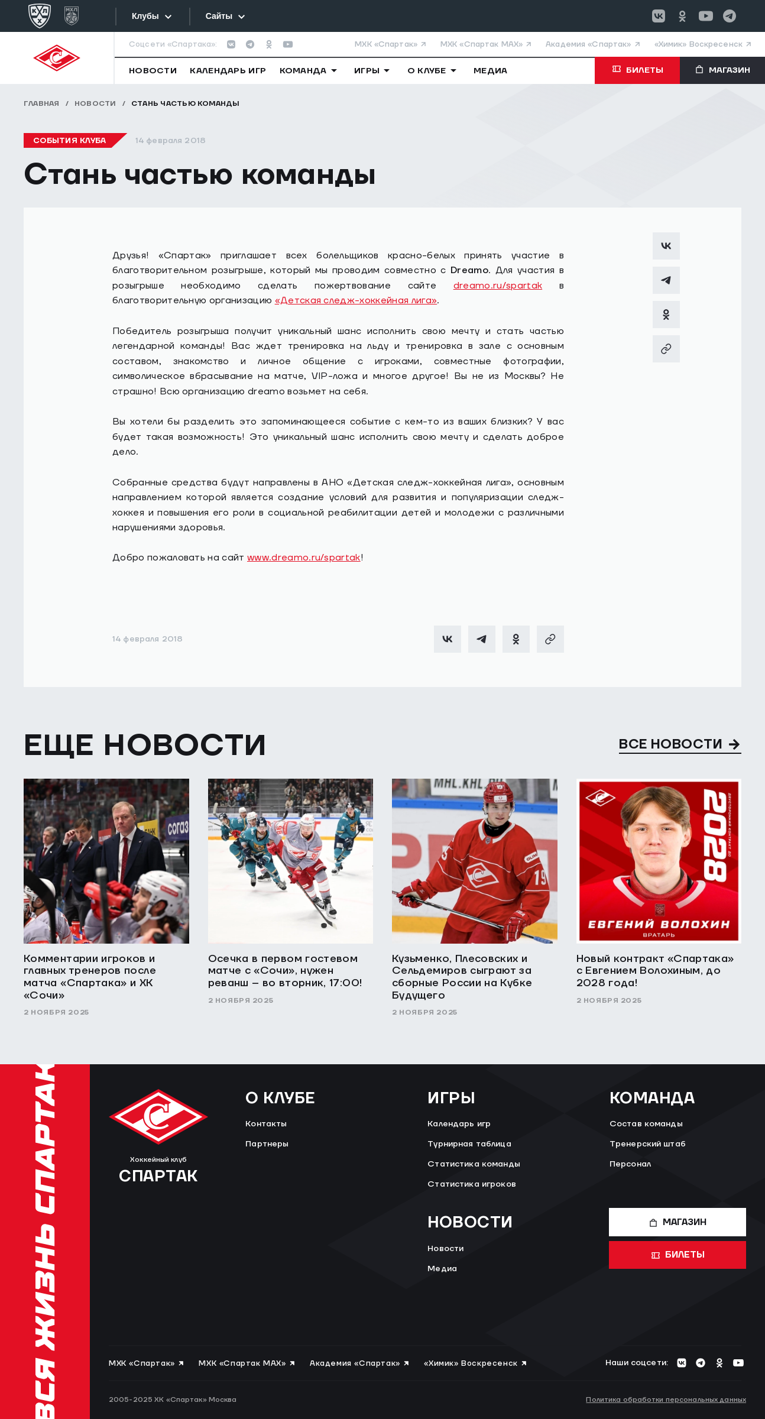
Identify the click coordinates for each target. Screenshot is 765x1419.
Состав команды (646, 1124)
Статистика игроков (471, 1184)
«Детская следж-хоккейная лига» (356, 300)
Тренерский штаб (648, 1144)
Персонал (630, 1164)
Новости (95, 103)
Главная (42, 103)
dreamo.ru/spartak (497, 285)
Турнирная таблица (469, 1144)
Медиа (442, 1269)
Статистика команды (473, 1164)
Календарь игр (459, 1124)
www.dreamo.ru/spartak (304, 557)
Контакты (266, 1124)
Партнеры (267, 1144)
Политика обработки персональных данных (666, 1399)
